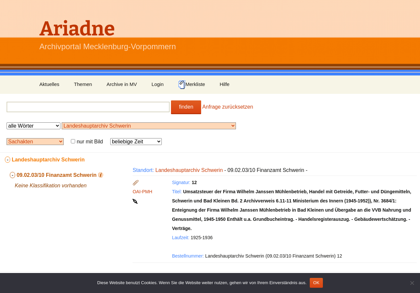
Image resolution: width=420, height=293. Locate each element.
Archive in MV (122, 84)
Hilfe (224, 84)
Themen (83, 84)
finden (186, 107)
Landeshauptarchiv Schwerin (189, 170)
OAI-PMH (142, 191)
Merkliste (191, 84)
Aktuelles (49, 84)
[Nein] (412, 283)
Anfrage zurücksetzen (227, 107)
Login (158, 84)
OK (316, 282)
